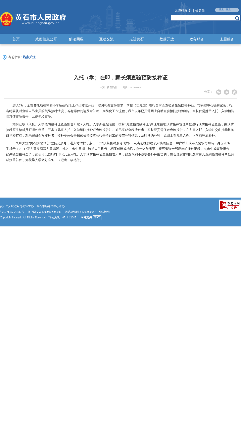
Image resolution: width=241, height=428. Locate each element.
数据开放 (166, 39)
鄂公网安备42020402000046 (44, 211)
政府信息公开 (46, 39)
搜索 (237, 18)
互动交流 (106, 39)
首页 (16, 39)
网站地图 (104, 211)
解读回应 (76, 39)
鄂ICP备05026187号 (12, 211)
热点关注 (29, 57)
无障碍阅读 (183, 10)
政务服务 (197, 39)
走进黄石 (136, 39)
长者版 (200, 10)
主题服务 (227, 39)
